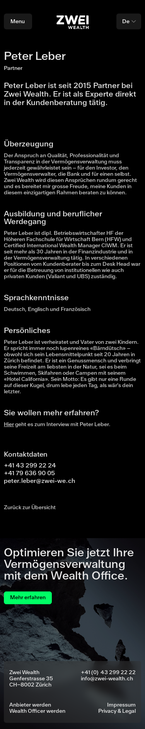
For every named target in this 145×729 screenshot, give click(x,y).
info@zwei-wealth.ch (107, 679)
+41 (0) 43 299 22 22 (108, 673)
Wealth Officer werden (37, 711)
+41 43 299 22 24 (30, 465)
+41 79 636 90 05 (29, 473)
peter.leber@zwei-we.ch (39, 480)
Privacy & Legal (117, 711)
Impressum (121, 705)
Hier (9, 424)
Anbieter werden (30, 705)
